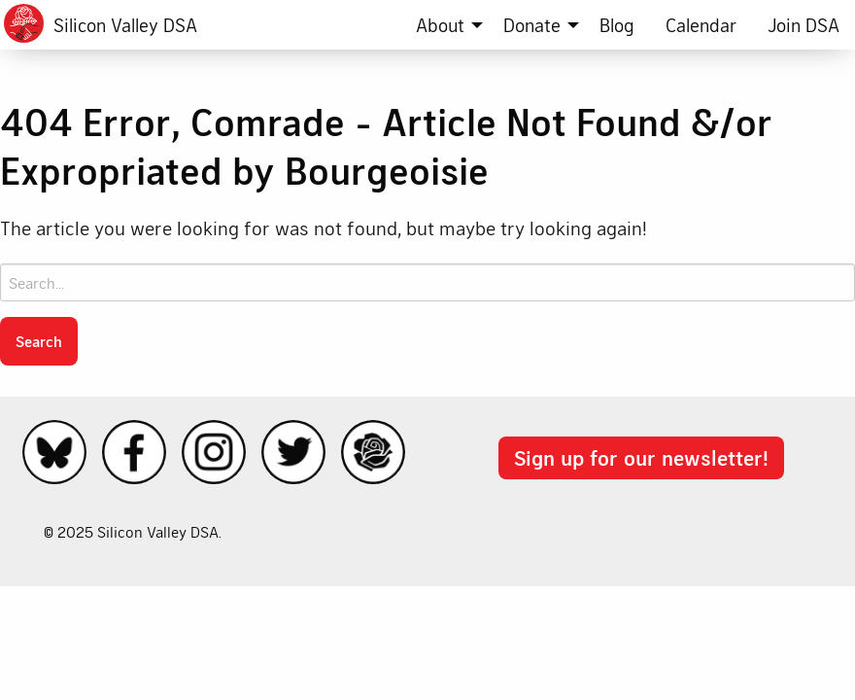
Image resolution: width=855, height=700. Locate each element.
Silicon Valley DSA (125, 25)
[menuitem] (444, 25)
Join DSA (803, 25)
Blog (616, 25)
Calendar (701, 25)
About (440, 25)
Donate (532, 25)
